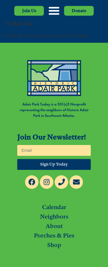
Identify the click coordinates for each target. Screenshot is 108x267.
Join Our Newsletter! (51, 137)
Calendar (54, 206)
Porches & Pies (54, 235)
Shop (54, 244)
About (54, 225)
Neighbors (54, 216)
